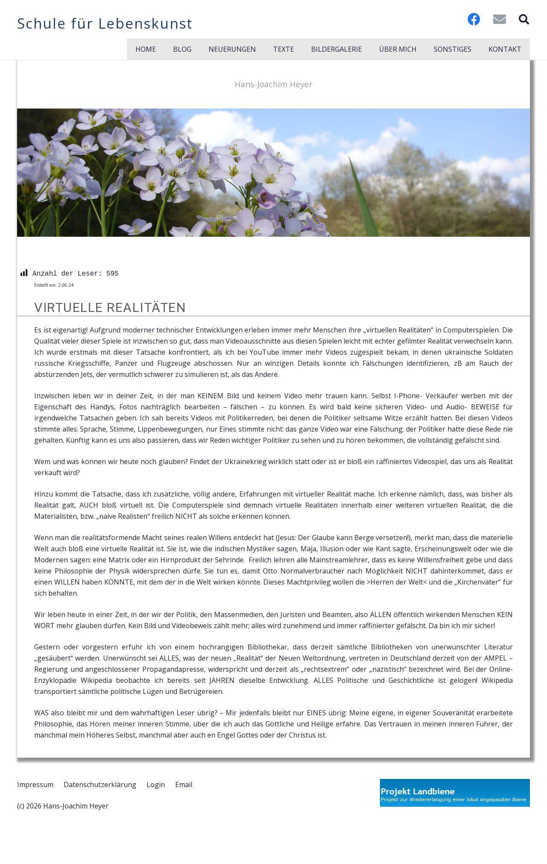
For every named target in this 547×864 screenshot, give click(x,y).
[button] (523, 19)
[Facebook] (474, 19)
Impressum (35, 784)
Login (156, 784)
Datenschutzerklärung (100, 784)
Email (183, 784)
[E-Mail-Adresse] (499, 19)
